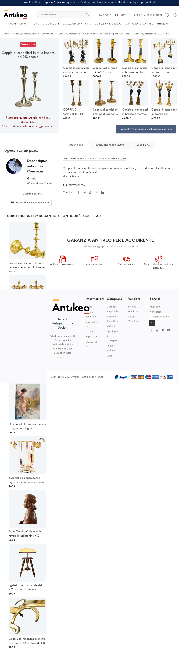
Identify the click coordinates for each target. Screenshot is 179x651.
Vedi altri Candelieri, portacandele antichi (146, 129)
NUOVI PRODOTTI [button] (18, 24)
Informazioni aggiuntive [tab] (109, 145)
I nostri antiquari (111, 348)
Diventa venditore (133, 309)
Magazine (155, 307)
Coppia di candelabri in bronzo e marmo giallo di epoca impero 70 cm (135, 112)
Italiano (122, 15)
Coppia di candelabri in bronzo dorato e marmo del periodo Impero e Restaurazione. (164, 70)
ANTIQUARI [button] (163, 24)
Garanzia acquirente (112, 309)
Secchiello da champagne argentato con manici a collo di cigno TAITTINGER (26, 480)
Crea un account (153, 15)
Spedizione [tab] (143, 145)
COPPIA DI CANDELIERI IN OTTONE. (73, 112)
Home (88, 307)
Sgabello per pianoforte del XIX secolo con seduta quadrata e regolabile (25, 588)
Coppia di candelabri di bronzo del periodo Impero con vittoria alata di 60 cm (164, 112)
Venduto (28, 44)
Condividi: (68, 192)
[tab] (76, 145)
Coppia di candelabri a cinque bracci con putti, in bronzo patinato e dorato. (76, 70)
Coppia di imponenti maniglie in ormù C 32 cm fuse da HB (27, 641)
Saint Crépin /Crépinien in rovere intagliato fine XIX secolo (25, 534)
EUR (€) (105, 15)
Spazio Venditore (133, 319)
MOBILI (36, 24)
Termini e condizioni (90, 314)
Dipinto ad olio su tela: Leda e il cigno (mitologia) (27, 426)
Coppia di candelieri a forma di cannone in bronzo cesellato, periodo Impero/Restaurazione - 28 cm (106, 112)
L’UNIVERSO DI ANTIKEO (139, 24)
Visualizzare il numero (42, 183)
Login (137, 15)
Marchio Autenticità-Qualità (113, 321)
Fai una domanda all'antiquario (30, 202)
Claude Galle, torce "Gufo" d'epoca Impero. (105, 70)
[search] (63, 14)
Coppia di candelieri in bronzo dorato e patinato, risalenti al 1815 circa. (134, 70)
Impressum (91, 336)
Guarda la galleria (30, 194)
